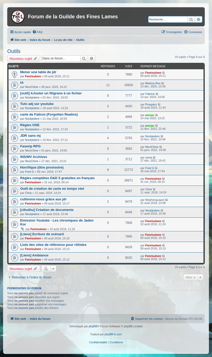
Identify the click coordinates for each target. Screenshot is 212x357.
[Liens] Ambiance (34, 255)
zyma (148, 157)
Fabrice (150, 93)
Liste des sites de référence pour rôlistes (53, 245)
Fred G (29, 171)
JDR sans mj (30, 136)
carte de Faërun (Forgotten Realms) (49, 114)
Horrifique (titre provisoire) (42, 167)
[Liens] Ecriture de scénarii (42, 234)
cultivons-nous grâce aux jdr (43, 199)
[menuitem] (37, 32)
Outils (13, 51)
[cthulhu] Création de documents (47, 210)
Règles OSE (30, 125)
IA (22, 83)
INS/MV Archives (33, 157)
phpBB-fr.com (113, 334)
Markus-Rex (153, 83)
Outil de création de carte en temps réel (52, 189)
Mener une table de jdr (38, 72)
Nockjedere (32, 97)
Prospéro (151, 104)
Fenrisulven (33, 76)
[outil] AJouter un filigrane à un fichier (51, 93)
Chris (28, 192)
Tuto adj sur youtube (37, 104)
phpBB (93, 326)
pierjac (149, 115)
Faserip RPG (30, 146)
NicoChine (31, 86)
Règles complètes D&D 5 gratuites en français (57, 178)
